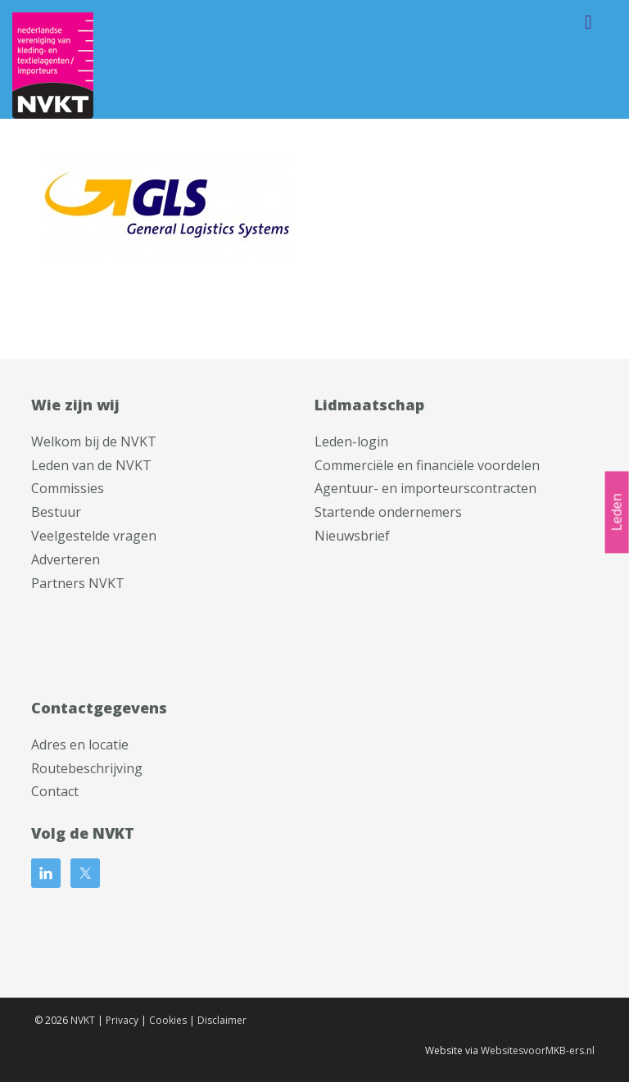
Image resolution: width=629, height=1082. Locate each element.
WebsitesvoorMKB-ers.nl (538, 1050)
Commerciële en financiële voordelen (427, 465)
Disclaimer (222, 1020)
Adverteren (65, 559)
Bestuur (56, 512)
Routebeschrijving (87, 768)
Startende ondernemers (388, 512)
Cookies (168, 1020)
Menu (588, 22)
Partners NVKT (77, 583)
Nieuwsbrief (352, 536)
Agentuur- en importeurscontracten (425, 488)
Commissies (67, 488)
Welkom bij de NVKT (93, 441)
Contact (55, 791)
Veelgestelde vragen (93, 536)
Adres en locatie (80, 745)
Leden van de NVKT (91, 465)
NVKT (82, 1020)
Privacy (122, 1020)
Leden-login (351, 441)
